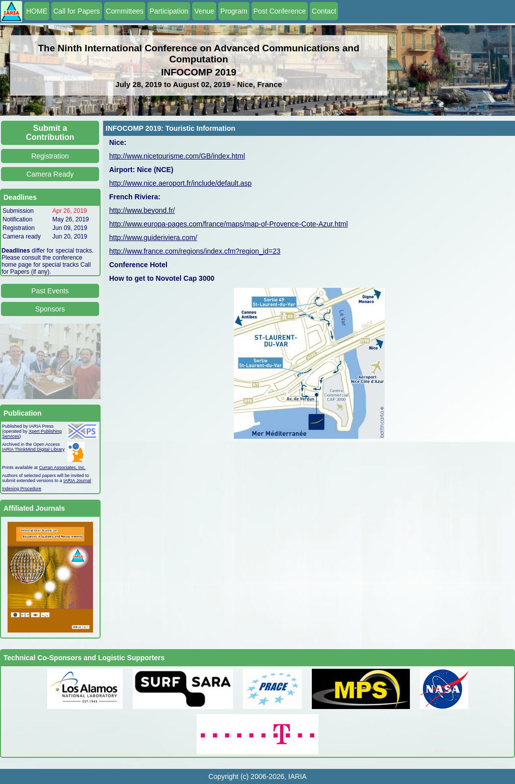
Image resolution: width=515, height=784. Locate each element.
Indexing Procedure (21, 488)
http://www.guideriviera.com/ (153, 237)
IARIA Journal (77, 480)
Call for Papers (76, 11)
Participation (168, 11)
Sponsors (50, 309)
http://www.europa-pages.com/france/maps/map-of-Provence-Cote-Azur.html (228, 224)
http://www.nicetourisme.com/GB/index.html (177, 156)
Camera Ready (49, 174)
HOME (36, 11)
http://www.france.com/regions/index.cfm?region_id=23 (194, 251)
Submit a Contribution (50, 132)
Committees (125, 11)
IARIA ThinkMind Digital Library (33, 449)
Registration (50, 156)
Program (233, 11)
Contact (324, 11)
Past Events (50, 291)
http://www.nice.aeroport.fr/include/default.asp (180, 183)
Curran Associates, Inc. (62, 467)
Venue (204, 11)
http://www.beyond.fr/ (142, 210)
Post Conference (279, 11)
